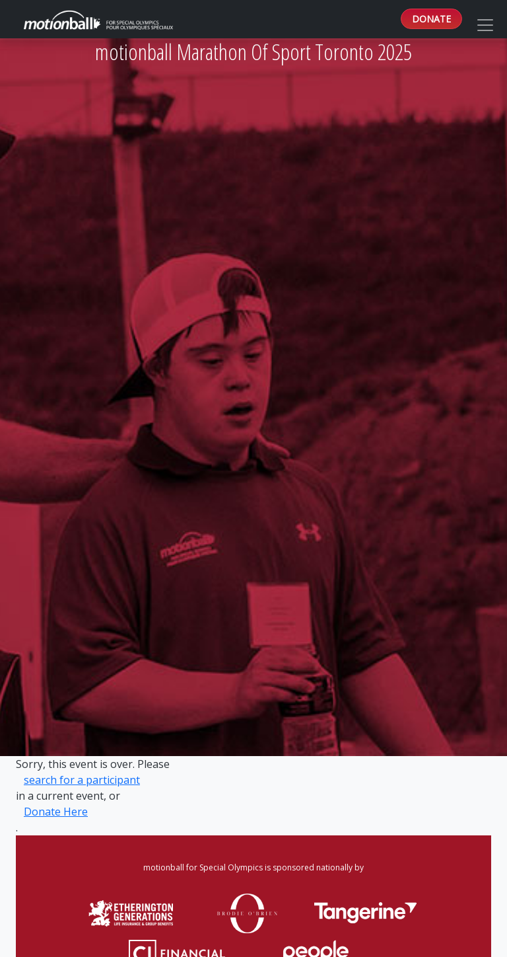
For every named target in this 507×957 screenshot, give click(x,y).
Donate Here (56, 811)
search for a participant (82, 780)
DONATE (431, 19)
